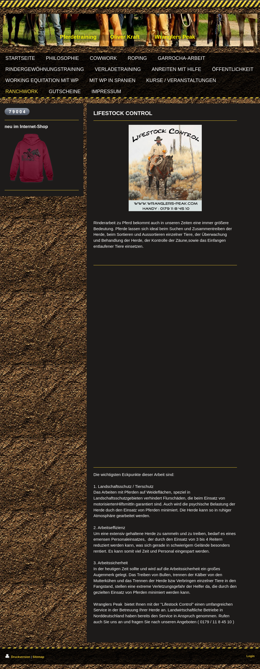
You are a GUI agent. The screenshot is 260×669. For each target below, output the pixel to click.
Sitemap (38, 656)
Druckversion (18, 656)
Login (250, 656)
